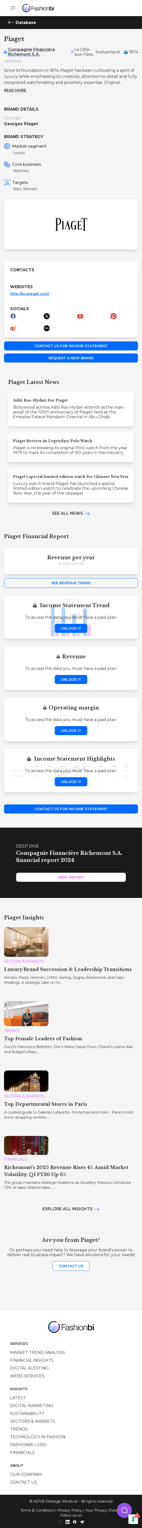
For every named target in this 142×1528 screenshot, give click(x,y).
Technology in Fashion (38, 1437)
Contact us (71, 1266)
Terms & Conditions (37, 1510)
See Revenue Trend (71, 583)
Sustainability (27, 1413)
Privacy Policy (70, 1510)
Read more (15, 90)
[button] (124, 1510)
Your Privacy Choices (103, 1510)
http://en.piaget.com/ (29, 293)
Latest (18, 1397)
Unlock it (71, 628)
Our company (26, 1474)
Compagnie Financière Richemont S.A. (31, 52)
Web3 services (27, 1376)
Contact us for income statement (71, 346)
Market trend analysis (37, 1352)
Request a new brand (71, 358)
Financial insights (31, 1360)
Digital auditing (29, 1368)
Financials (22, 1452)
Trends (19, 1429)
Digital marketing (31, 1405)
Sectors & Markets (32, 1421)
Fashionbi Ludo (28, 1444)
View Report (71, 877)
